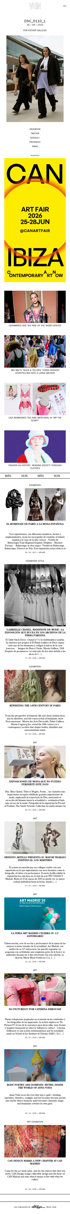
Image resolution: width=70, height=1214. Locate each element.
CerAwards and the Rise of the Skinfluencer (35, 326)
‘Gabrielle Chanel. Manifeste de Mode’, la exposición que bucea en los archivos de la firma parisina (35, 633)
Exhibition (35, 485)
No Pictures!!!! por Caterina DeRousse (35, 1009)
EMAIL (35, 147)
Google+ (5, 1212)
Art (35, 743)
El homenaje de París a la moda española (35, 524)
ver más (42, 552)
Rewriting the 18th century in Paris (35, 706)
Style (41, 561)
